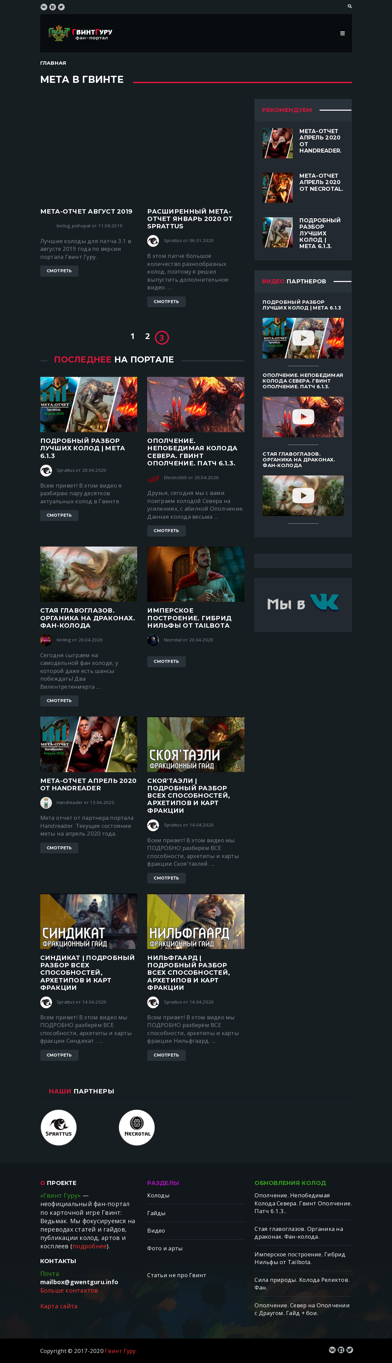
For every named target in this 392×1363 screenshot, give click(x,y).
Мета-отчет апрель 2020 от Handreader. (320, 141)
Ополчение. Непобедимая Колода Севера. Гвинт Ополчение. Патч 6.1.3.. (303, 1203)
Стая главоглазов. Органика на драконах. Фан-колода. (299, 1233)
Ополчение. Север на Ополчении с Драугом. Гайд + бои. (302, 1309)
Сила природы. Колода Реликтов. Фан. (302, 1284)
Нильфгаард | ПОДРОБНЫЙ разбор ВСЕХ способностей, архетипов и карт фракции (188, 972)
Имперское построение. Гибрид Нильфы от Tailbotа (189, 618)
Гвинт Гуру (120, 1351)
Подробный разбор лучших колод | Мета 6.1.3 (82, 448)
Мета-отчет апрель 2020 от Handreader (88, 784)
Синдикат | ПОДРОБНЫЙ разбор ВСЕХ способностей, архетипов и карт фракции (87, 972)
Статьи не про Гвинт (176, 1275)
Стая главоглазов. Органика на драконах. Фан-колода (87, 618)
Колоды (158, 1195)
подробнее (89, 1246)
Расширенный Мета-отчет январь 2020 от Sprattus (190, 219)
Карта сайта (59, 1306)
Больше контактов (69, 1290)
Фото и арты (165, 1248)
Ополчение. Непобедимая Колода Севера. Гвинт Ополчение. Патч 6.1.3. (192, 452)
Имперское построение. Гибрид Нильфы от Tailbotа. (300, 1258)
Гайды (156, 1213)
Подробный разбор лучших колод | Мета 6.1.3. (319, 233)
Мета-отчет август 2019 (86, 211)
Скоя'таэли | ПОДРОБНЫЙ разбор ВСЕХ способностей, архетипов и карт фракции (188, 795)
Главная (53, 63)
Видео (156, 1230)
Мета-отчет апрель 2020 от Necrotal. (321, 182)
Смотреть (59, 270)
